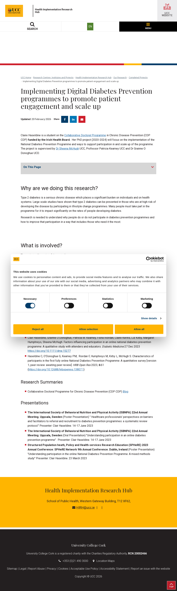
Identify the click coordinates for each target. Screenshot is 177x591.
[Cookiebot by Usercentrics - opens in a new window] (148, 259)
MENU (148, 26)
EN (90, 26)
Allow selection (88, 329)
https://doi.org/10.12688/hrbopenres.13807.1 (56, 369)
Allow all (139, 329)
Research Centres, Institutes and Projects (53, 77)
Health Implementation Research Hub (93, 77)
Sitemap (12, 568)
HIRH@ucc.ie (83, 507)
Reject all (38, 329)
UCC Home (26, 77)
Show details (149, 318)
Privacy (51, 568)
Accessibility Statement (114, 568)
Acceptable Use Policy (84, 568)
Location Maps (105, 561)
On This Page (32, 167)
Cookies (63, 568)
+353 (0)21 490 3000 (75, 561)
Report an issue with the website (150, 568)
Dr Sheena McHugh (67, 148)
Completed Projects (138, 77)
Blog (125, 391)
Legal (22, 568)
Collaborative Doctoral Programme (85, 135)
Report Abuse (36, 568)
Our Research (120, 77)
